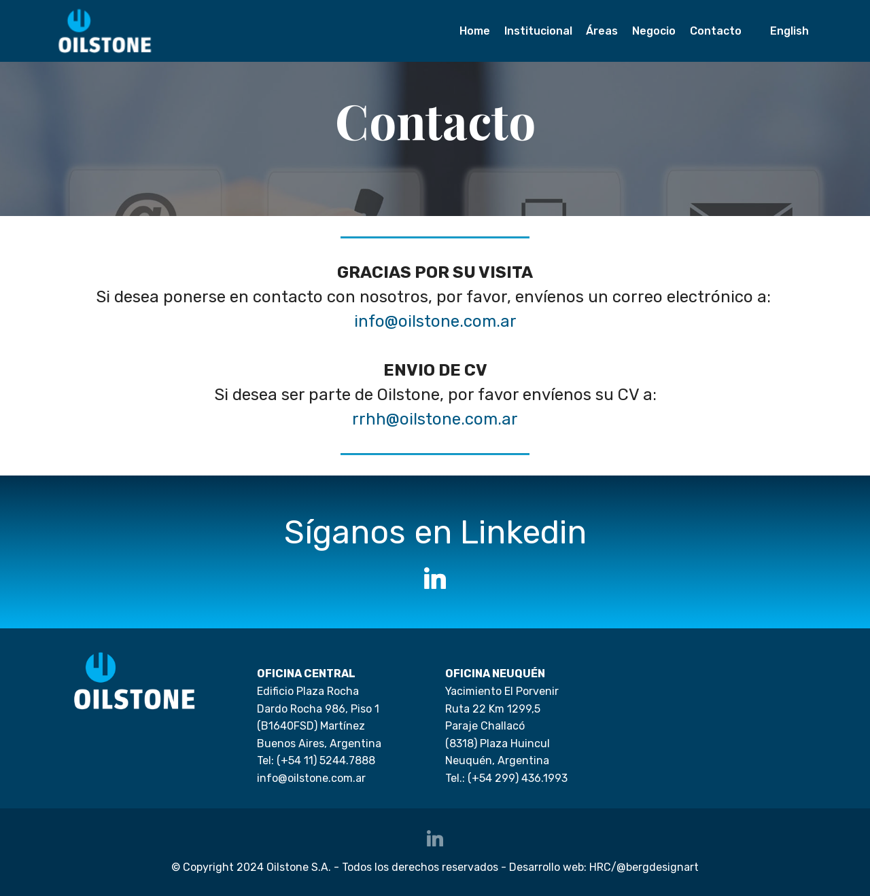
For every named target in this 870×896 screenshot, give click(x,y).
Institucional (538, 30)
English (789, 30)
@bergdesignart (657, 867)
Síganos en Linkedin (435, 532)
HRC (600, 867)
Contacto (716, 30)
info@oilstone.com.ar (435, 321)
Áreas (602, 30)
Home (474, 30)
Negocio (654, 30)
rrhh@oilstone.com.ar (435, 419)
